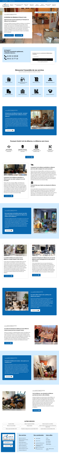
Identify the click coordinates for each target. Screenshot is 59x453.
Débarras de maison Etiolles (11, 425)
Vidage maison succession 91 (32, 5)
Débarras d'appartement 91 (42, 5)
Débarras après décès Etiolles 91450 (11, 428)
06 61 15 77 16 (11, 1)
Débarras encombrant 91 (37, 5)
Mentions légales (48, 444)
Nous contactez (48, 442)
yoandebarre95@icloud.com (52, 1)
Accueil (47, 438)
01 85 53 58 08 (4, 1)
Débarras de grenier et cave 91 (48, 5)
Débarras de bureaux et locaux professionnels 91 (19, 5)
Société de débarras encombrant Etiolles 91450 (48, 428)
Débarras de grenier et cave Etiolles (47, 423)
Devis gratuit (48, 439)
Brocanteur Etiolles (11, 423)
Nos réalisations (48, 441)
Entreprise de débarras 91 (54, 5)
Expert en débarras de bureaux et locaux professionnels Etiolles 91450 (47, 426)
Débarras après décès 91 (26, 5)
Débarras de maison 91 (11, 5)
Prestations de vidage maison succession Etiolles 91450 (29, 428)
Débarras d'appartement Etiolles (29, 423)
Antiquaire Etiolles (29, 425)
